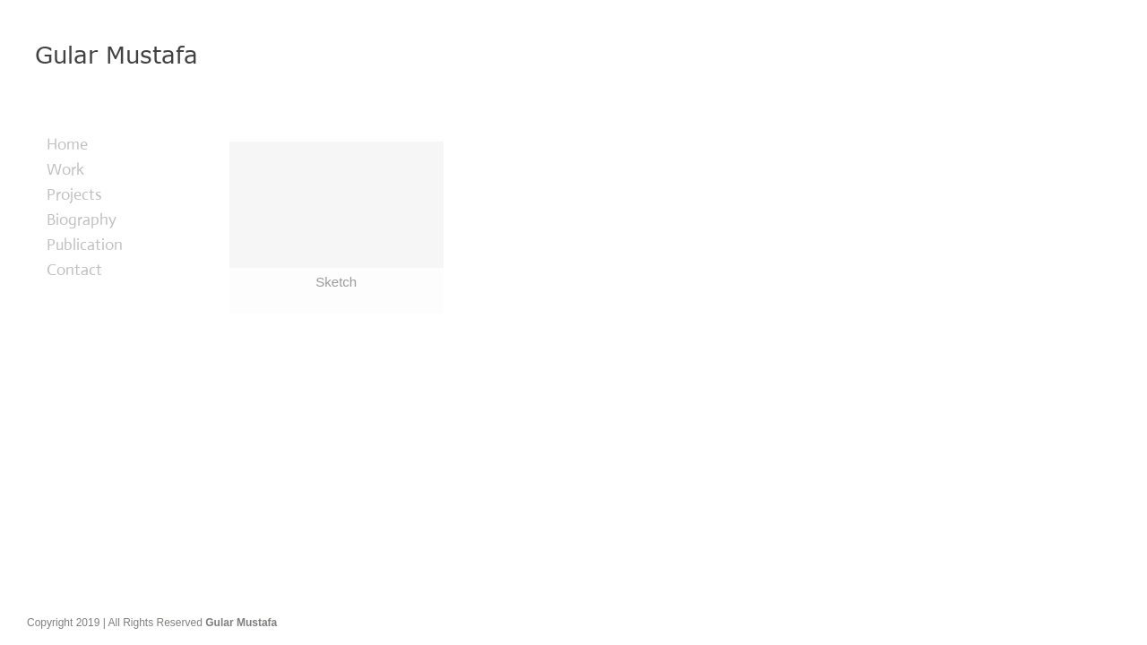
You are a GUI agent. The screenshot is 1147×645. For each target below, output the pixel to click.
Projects (74, 194)
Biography (81, 219)
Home (67, 144)
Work (65, 169)
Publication (85, 244)
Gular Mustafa (241, 622)
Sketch (336, 281)
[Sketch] (336, 228)
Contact (74, 270)
